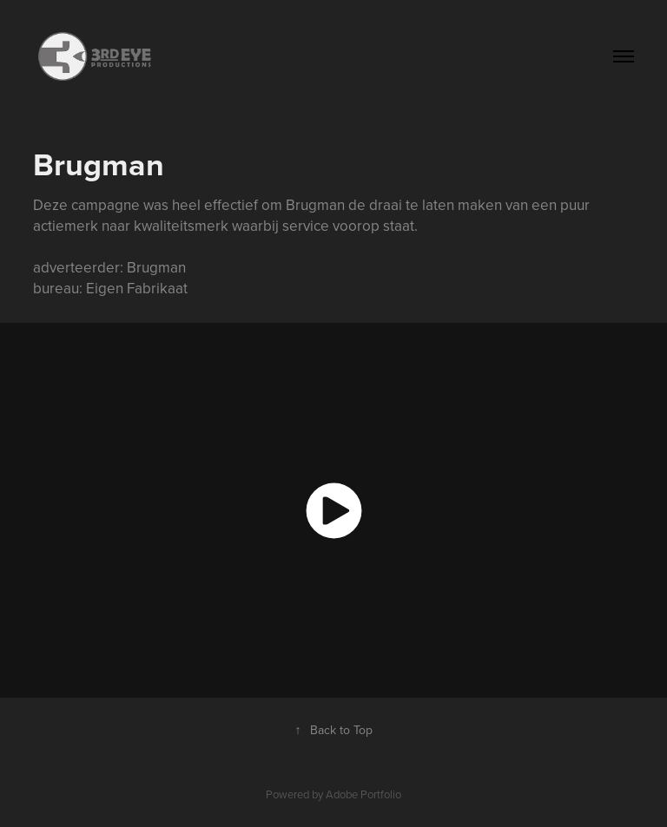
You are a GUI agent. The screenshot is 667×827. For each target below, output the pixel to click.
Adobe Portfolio (363, 794)
